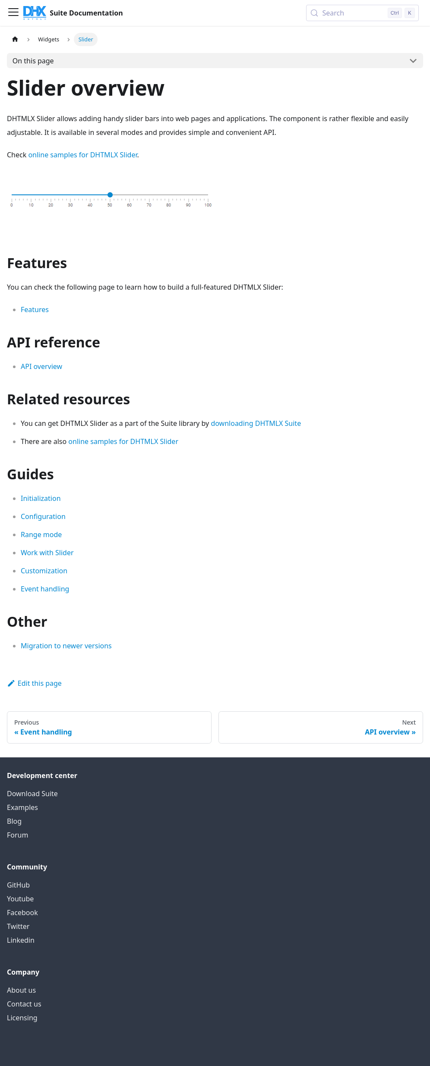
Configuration (43, 516)
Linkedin (21, 940)
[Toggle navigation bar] (13, 13)
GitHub (18, 885)
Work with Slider (47, 552)
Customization (44, 570)
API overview (41, 366)
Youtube (20, 898)
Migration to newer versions (66, 645)
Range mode (41, 534)
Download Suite (32, 793)
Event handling (45, 589)
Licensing (22, 1017)
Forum (17, 835)
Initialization (41, 498)
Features (35, 309)
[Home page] (15, 39)
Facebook (22, 912)
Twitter (18, 926)
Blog (14, 821)
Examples (22, 807)
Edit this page (34, 683)
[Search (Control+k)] (362, 13)
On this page (33, 61)
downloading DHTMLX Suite (256, 423)
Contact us (24, 1004)
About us (21, 990)
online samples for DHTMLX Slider (82, 154)
